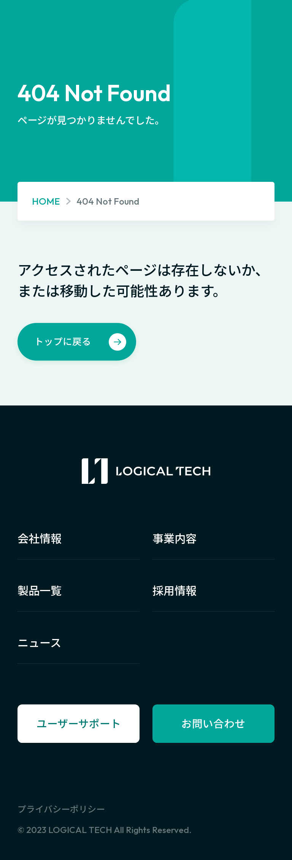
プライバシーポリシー (61, 809)
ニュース (39, 643)
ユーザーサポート (78, 723)
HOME (46, 201)
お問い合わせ (213, 723)
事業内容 (174, 539)
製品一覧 (39, 591)
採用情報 (174, 591)
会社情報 (39, 539)
